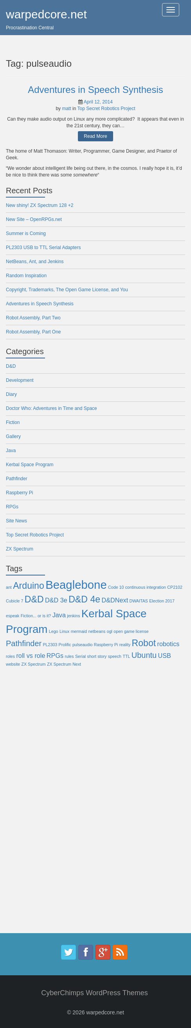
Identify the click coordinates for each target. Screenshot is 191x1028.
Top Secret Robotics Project (106, 108)
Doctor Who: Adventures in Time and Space (51, 408)
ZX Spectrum (19, 549)
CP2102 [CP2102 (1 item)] (174, 587)
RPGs (12, 507)
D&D (11, 366)
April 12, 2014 (98, 102)
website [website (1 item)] (13, 664)
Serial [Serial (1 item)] (80, 656)
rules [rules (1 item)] (69, 656)
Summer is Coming (26, 233)
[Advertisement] (37, 806)
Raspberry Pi (19, 492)
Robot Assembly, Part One (33, 332)
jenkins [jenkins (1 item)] (73, 615)
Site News (16, 521)
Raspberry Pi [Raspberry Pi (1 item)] (106, 644)
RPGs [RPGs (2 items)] (55, 655)
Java (11, 450)
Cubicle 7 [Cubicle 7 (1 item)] (14, 601)
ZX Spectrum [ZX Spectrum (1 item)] (33, 664)
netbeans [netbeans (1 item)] (97, 631)
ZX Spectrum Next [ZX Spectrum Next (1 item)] (64, 664)
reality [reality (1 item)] (124, 644)
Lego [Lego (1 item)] (53, 631)
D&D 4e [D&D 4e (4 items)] (84, 599)
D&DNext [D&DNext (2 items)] (114, 600)
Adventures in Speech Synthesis (95, 89)
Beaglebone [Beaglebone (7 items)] (76, 584)
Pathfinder (16, 478)
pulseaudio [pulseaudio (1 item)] (82, 644)
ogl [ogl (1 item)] (109, 631)
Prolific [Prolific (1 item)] (65, 644)
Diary (11, 394)
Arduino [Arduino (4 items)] (28, 586)
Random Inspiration (26, 275)
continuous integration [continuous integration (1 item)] (145, 587)
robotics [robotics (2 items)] (168, 643)
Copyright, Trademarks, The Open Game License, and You (67, 289)
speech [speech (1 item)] (114, 656)
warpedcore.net (46, 14)
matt (66, 108)
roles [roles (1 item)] (10, 656)
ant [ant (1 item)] (9, 587)
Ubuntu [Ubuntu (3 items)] (144, 655)
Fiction (13, 422)
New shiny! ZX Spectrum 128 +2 (39, 205)
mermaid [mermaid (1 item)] (79, 631)
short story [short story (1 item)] (97, 656)
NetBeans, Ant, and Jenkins (34, 261)
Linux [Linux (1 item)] (64, 631)
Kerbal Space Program (29, 464)
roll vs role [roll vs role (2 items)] (30, 655)
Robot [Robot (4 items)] (144, 643)
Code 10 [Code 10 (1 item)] (116, 587)
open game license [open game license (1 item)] (131, 631)
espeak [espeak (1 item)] (12, 615)
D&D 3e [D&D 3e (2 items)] (56, 600)
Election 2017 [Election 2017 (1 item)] (162, 601)
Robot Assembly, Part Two (33, 318)
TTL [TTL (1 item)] (126, 656)
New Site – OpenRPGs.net (34, 219)
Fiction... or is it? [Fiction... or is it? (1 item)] (36, 615)
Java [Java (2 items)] (59, 614)
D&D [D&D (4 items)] (34, 599)
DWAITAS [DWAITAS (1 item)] (139, 601)
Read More (95, 136)
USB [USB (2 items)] (164, 655)
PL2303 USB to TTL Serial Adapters (43, 247)
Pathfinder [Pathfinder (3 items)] (23, 643)
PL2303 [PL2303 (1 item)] (50, 644)
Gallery (13, 436)
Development (20, 380)
